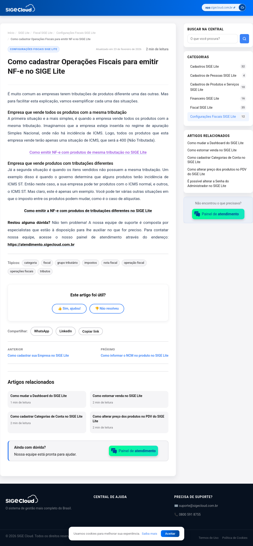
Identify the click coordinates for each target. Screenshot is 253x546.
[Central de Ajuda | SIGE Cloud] (44, 499)
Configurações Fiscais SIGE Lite (75, 33)
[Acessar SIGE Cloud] (223, 8)
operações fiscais (21, 271)
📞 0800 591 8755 (187, 514)
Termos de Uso (208, 538)
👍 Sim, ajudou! (69, 308)
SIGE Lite (23, 33)
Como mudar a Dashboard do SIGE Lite (215, 143)
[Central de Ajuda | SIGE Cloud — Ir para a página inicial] (20, 8)
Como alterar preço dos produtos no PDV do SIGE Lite (217, 172)
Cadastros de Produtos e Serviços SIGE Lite (218, 87)
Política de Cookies (234, 538)
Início (11, 33)
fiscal (47, 262)
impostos (90, 262)
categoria (30, 262)
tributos (45, 271)
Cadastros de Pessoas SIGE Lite (218, 75)
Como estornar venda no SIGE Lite (212, 150)
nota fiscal (110, 262)
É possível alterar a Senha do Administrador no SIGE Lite (208, 183)
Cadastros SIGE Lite (218, 66)
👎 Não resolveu (107, 308)
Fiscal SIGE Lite (42, 33)
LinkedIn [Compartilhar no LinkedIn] (66, 331)
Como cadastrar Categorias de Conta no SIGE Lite (216, 160)
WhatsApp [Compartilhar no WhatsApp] (41, 331)
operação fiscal (134, 262)
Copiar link (90, 331)
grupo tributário (67, 262)
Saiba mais (149, 533)
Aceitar (170, 533)
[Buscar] (244, 38)
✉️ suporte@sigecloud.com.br (196, 506)
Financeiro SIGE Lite (218, 98)
